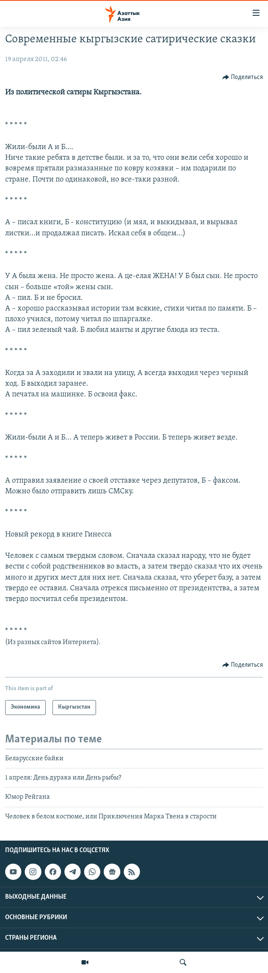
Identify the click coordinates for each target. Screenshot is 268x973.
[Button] (242, 77)
